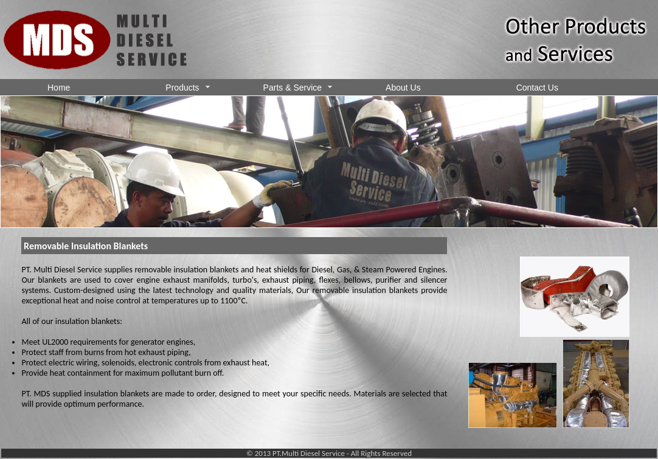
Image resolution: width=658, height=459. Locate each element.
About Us (403, 87)
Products (187, 87)
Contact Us (537, 87)
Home (58, 87)
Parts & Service (297, 87)
